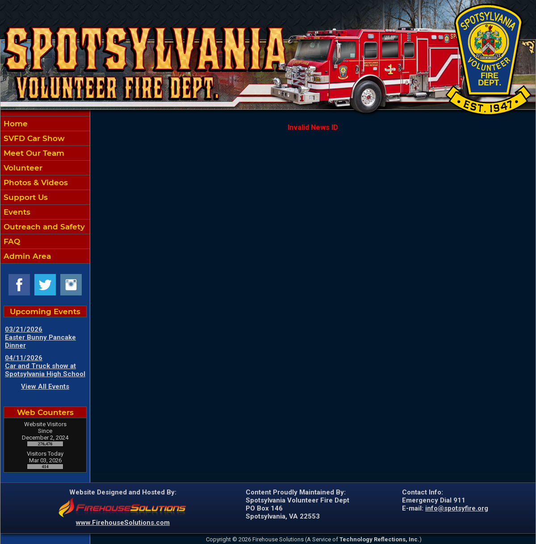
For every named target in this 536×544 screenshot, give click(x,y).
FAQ (10, 241)
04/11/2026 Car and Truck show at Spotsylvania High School (45, 366)
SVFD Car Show (33, 138)
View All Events (45, 386)
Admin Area (26, 256)
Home (14, 123)
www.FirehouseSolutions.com (123, 523)
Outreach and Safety (43, 226)
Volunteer (21, 167)
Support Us (24, 197)
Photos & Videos (34, 182)
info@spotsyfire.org (456, 508)
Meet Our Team (32, 153)
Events (15, 212)
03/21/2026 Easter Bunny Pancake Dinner (40, 337)
